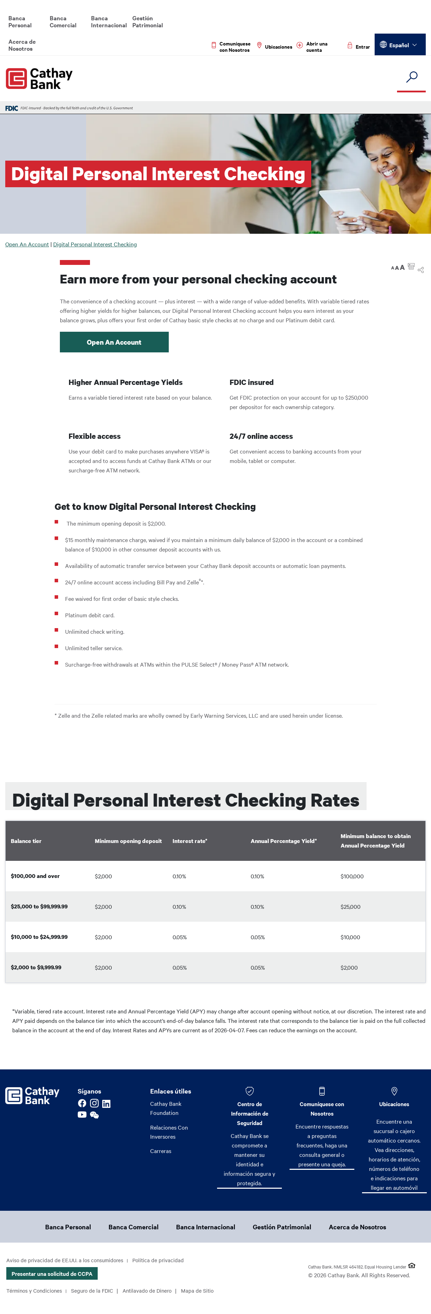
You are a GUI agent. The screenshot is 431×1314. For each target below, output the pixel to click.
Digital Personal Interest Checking (95, 244)
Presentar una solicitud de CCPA (52, 1274)
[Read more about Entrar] (359, 46)
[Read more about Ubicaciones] (274, 46)
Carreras (160, 1151)
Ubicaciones (394, 1104)
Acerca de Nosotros (22, 44)
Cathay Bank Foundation (165, 1108)
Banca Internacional (108, 21)
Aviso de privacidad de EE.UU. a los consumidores (66, 1260)
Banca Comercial (63, 21)
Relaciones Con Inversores (169, 1132)
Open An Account (27, 244)
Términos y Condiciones (35, 1291)
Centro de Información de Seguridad (249, 1113)
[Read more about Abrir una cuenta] (320, 46)
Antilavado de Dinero (154, 1291)
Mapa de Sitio (23, 1303)
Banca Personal (20, 21)
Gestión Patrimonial (147, 21)
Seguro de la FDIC (96, 1291)
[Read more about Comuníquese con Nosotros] (232, 46)
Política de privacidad (163, 1260)
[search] (411, 77)
